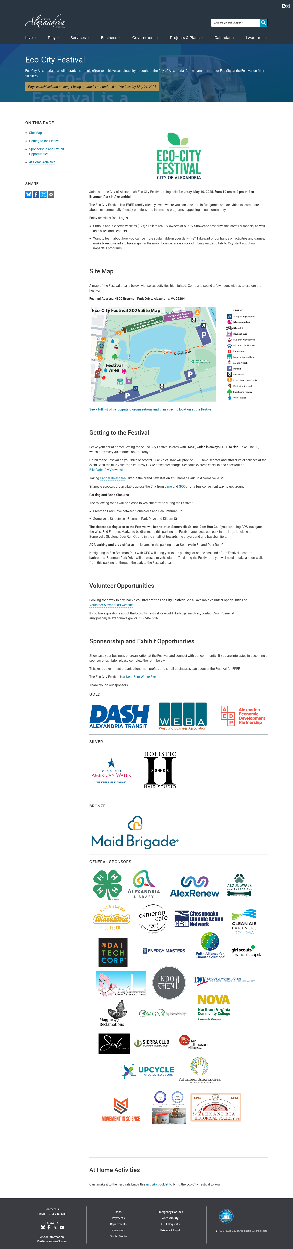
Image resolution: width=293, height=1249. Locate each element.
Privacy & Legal (170, 1227)
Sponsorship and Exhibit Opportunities (46, 148)
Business (109, 34)
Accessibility (170, 1215)
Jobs (118, 1209)
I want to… (255, 34)
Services (78, 34)
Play (52, 34)
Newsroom (118, 1227)
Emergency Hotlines (170, 1209)
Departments (118, 1221)
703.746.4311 (58, 1211)
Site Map (35, 129)
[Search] (264, 21)
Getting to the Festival (44, 138)
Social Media (118, 1233)
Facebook (48, 1224)
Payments (118, 1215)
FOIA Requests (170, 1221)
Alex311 (42, 1211)
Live (29, 34)
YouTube (62, 1224)
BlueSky (43, 1224)
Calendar (222, 34)
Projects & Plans (185, 34)
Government (143, 34)
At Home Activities (42, 159)
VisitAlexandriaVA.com (52, 1238)
